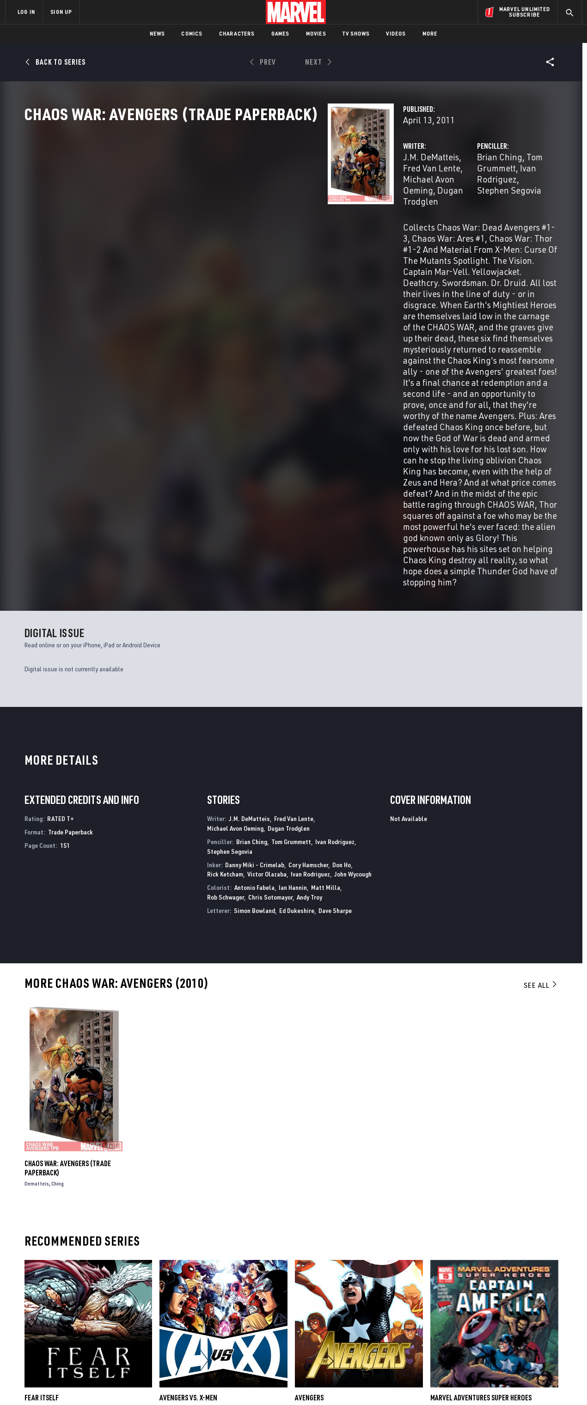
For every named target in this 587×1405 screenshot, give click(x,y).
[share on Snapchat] (496, 1324)
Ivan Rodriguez (510, 197)
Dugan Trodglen (256, 208)
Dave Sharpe (335, 707)
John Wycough (353, 671)
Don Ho (341, 661)
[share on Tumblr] (547, 1304)
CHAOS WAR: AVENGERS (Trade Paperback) (67, 964)
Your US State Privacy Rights (179, 1383)
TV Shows (356, 33)
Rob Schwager (225, 694)
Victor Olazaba (267, 671)
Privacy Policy (118, 1383)
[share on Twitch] (547, 1324)
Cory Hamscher (308, 661)
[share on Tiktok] (471, 1344)
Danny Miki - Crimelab (254, 661)
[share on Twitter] (496, 1304)
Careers (93, 1308)
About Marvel (102, 1281)
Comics (191, 33)
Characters (237, 33)
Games (280, 33)
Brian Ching (393, 197)
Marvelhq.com (190, 1308)
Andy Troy (309, 694)
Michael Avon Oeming (235, 625)
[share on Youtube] (471, 1324)
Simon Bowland (254, 707)
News (157, 33)
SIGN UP (61, 11)
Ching (57, 980)
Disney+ (180, 1295)
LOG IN (26, 11)
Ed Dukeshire (296, 707)
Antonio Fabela (254, 684)
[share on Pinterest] (522, 1324)
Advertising (187, 1281)
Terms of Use (76, 1383)
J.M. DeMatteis (219, 197)
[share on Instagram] (522, 1304)
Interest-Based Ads (452, 1383)
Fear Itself (41, 1194)
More (430, 33)
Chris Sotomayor (270, 694)
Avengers (309, 1194)
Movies (316, 33)
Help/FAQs (95, 1295)
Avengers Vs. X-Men (188, 1194)
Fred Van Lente (279, 197)
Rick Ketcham (225, 671)
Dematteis (36, 980)
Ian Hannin (293, 684)
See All (541, 781)
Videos (395, 33)
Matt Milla (325, 684)
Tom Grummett (448, 197)
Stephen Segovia (403, 208)
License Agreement (395, 1383)
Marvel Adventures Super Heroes (481, 1194)
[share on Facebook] (472, 1305)
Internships (99, 1321)
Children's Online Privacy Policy (323, 1383)
